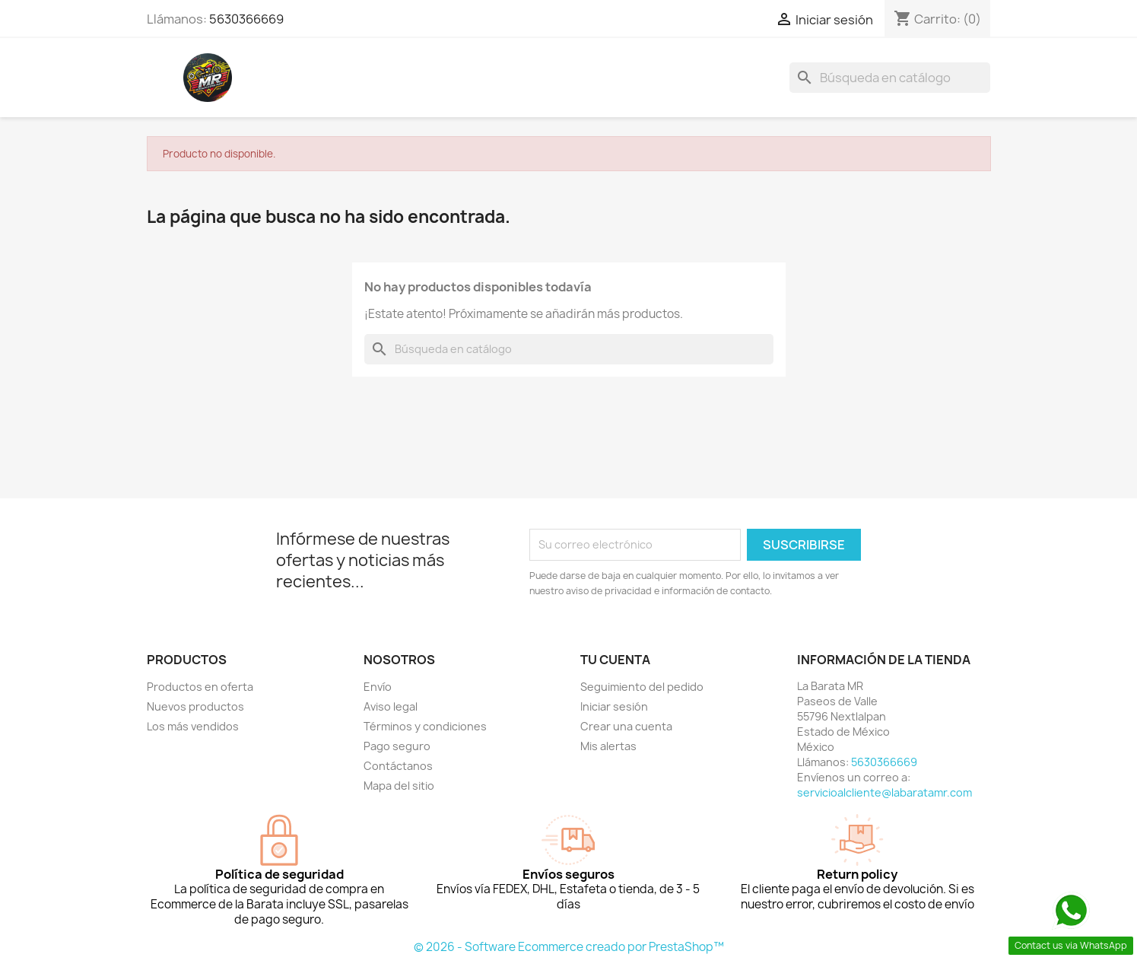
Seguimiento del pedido (641, 686)
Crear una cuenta (626, 726)
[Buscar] (889, 77)
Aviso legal (391, 706)
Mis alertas (608, 746)
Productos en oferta (200, 686)
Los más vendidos (193, 726)
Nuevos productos (195, 706)
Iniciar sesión (614, 706)
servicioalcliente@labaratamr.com (884, 792)
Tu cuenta (615, 659)
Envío (378, 686)
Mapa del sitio (399, 785)
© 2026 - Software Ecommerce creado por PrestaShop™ (569, 947)
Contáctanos (398, 766)
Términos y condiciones (425, 726)
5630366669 (246, 19)
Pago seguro (397, 746)
